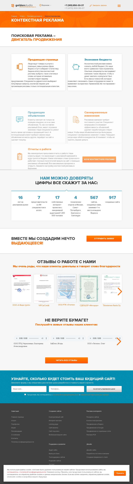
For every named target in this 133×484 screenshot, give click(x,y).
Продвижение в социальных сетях (99, 431)
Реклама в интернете (34, 16)
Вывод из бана (54, 454)
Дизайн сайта (91, 450)
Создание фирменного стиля (97, 457)
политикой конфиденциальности (66, 395)
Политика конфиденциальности (22, 442)
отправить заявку (104, 238)
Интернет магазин (55, 421)
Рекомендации (16, 431)
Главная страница (17, 417)
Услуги (22, 16)
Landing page (53, 424)
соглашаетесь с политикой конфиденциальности (26, 472)
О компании (15, 435)
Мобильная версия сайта (58, 435)
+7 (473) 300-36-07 (74, 8)
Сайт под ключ (54, 431)
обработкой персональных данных (95, 395)
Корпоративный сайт (56, 417)
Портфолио (15, 424)
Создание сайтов (55, 411)
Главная (14, 16)
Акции (13, 428)
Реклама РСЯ (91, 435)
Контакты (14, 438)
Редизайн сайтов (55, 461)
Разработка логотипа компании (98, 454)
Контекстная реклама (94, 421)
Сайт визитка (53, 428)
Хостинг (52, 464)
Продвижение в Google (95, 428)
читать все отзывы (66, 360)
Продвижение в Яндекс (95, 424)
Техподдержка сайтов (57, 457)
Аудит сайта (53, 450)
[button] (45, 5)
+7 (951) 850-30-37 (74, 5)
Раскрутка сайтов (93, 417)
